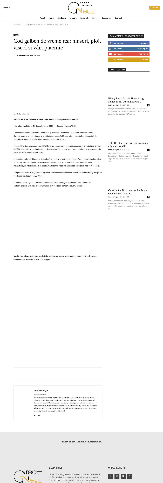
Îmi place (144, 43)
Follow (145, 59)
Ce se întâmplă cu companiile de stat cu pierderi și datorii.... (127, 192)
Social (21, 24)
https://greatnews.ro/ (40, 375)
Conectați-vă (143, 49)
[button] (7, 7)
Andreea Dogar (24, 55)
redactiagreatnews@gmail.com (26, 470)
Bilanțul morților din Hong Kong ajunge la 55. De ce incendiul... (126, 100)
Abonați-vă (143, 54)
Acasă (15, 24)
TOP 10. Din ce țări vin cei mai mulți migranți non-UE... (128, 144)
